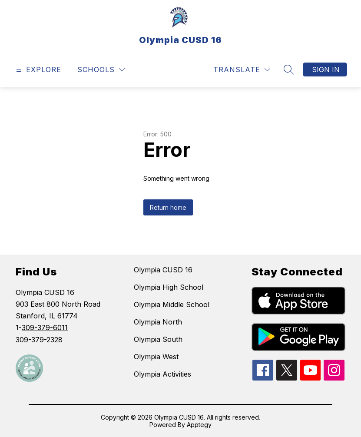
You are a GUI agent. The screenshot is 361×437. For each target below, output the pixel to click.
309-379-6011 (45, 327)
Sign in (326, 69)
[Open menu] (37, 69)
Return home (168, 207)
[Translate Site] (241, 69)
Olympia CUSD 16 (163, 269)
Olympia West (156, 356)
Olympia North (158, 322)
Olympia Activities (162, 374)
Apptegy (199, 424)
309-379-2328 (39, 339)
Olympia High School (168, 287)
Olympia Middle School (171, 304)
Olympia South (158, 339)
